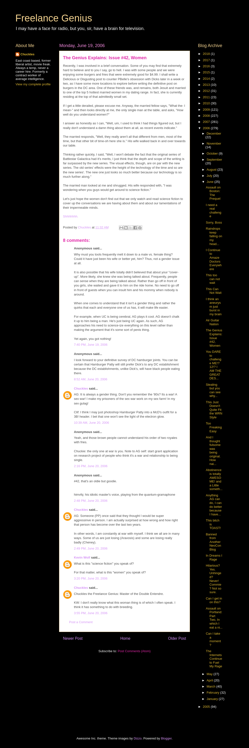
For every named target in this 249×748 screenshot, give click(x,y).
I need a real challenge (213, 210)
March (211, 686)
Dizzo (138, 738)
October (213, 153)
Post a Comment (81, 622)
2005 (207, 707)
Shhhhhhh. (70, 216)
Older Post (177, 638)
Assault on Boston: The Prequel (213, 193)
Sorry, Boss (214, 222)
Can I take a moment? (213, 639)
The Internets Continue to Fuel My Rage (214, 658)
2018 (207, 54)
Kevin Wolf (82, 557)
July (210, 175)
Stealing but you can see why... (213, 390)
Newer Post (73, 638)
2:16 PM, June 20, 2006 (90, 466)
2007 (207, 122)
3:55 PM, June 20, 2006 (90, 613)
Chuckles (81, 388)
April (210, 680)
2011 (207, 97)
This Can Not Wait (213, 291)
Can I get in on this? (214, 600)
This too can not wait (213, 279)
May (210, 674)
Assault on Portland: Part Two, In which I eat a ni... (214, 618)
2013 (207, 85)
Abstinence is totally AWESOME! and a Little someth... (214, 479)
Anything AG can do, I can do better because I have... (214, 504)
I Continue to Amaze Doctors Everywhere (214, 259)
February (213, 692)
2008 (207, 116)
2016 (207, 66)
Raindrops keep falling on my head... (214, 236)
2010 (207, 103)
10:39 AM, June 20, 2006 (91, 422)
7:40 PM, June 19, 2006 (90, 344)
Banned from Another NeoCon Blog (213, 541)
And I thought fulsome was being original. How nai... (213, 450)
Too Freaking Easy (214, 427)
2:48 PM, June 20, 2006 (90, 500)
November (214, 143)
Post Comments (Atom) (134, 651)
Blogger (166, 738)
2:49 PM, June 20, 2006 (90, 548)
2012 (207, 91)
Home (125, 638)
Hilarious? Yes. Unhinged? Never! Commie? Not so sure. (213, 579)
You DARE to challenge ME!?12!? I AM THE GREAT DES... (213, 365)
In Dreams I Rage (214, 557)
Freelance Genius (53, 18)
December (214, 133)
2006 (207, 128)
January (213, 699)
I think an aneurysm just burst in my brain (214, 306)
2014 (207, 78)
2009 (207, 109)
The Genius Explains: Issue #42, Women (214, 337)
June (210, 182)
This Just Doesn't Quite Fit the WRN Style (214, 409)
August (212, 169)
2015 (207, 72)
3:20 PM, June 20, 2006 (90, 578)
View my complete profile (33, 84)
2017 (207, 60)
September (214, 159)
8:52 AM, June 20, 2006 (90, 379)
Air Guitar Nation (212, 322)
